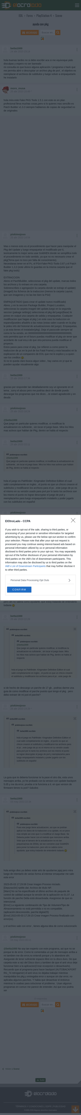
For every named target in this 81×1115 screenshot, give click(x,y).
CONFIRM (19, 589)
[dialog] (40, 558)
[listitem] (40, 580)
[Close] (74, 521)
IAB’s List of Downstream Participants (25, 566)
